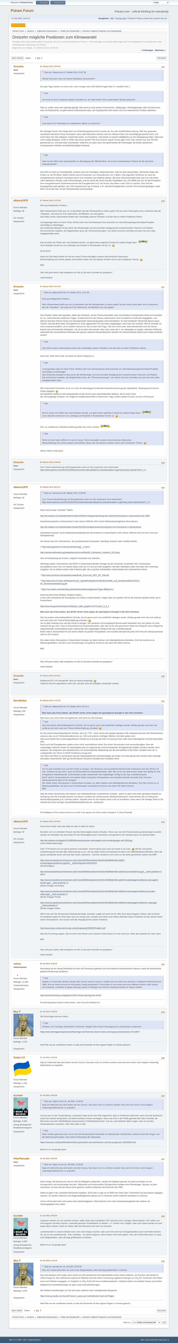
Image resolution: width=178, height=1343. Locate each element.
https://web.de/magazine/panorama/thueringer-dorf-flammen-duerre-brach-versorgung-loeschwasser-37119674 (90, 1032)
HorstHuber (20, 700)
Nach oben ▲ (164, 1340)
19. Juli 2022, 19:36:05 (48, 1158)
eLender (18, 1095)
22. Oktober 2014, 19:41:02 (50, 66)
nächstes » (160, 50)
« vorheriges (147, 50)
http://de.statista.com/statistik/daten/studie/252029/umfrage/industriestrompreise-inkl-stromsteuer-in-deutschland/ (90, 527)
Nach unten (17, 58)
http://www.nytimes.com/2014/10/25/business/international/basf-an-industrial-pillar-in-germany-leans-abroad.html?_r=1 (93, 470)
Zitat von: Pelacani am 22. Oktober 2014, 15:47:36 (65, 72)
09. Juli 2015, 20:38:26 (48, 964)
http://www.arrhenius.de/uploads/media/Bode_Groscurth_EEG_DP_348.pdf (75, 575)
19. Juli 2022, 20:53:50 (48, 1216)
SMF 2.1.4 (13, 1340)
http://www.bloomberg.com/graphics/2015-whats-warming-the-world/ (70, 995)
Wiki (112, 18)
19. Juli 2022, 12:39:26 (48, 1011)
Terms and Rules (151, 1340)
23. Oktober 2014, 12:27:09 (50, 200)
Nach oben (17, 1311)
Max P (16, 1011)
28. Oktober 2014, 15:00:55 (50, 462)
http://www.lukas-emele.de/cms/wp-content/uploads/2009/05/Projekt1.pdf (72, 928)
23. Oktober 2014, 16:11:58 (50, 286)
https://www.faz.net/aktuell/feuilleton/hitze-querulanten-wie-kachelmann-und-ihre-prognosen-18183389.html (88, 1142)
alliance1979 (20, 200)
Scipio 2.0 (19, 1057)
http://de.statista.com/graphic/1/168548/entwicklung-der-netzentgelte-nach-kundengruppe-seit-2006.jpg (86, 840)
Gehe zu (126, 1322)
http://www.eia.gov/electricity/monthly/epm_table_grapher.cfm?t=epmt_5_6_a (74, 606)
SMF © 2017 (22, 1340)
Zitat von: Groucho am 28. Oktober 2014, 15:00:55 (65, 493)
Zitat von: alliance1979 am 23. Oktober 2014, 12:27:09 (66, 292)
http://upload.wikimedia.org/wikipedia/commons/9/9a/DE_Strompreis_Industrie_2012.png (80, 552)
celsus (17, 963)
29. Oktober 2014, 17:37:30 (50, 700)
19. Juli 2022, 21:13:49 (48, 1260)
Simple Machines (34, 1340)
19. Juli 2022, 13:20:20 (48, 1057)
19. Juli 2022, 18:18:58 (48, 1095)
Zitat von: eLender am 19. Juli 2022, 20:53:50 (63, 1267)
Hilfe (142, 1340)
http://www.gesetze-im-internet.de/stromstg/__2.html (65, 547)
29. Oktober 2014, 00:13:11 (50, 487)
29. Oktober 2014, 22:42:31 (50, 821)
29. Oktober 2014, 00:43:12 (50, 676)
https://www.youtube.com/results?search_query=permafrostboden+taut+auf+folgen (77, 1296)
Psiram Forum (22, 10)
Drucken (161, 58)
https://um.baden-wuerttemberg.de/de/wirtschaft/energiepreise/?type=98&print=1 (78, 589)
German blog (120, 18)
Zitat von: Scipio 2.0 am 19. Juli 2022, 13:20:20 (63, 1101)
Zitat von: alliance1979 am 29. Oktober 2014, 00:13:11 (66, 707)
